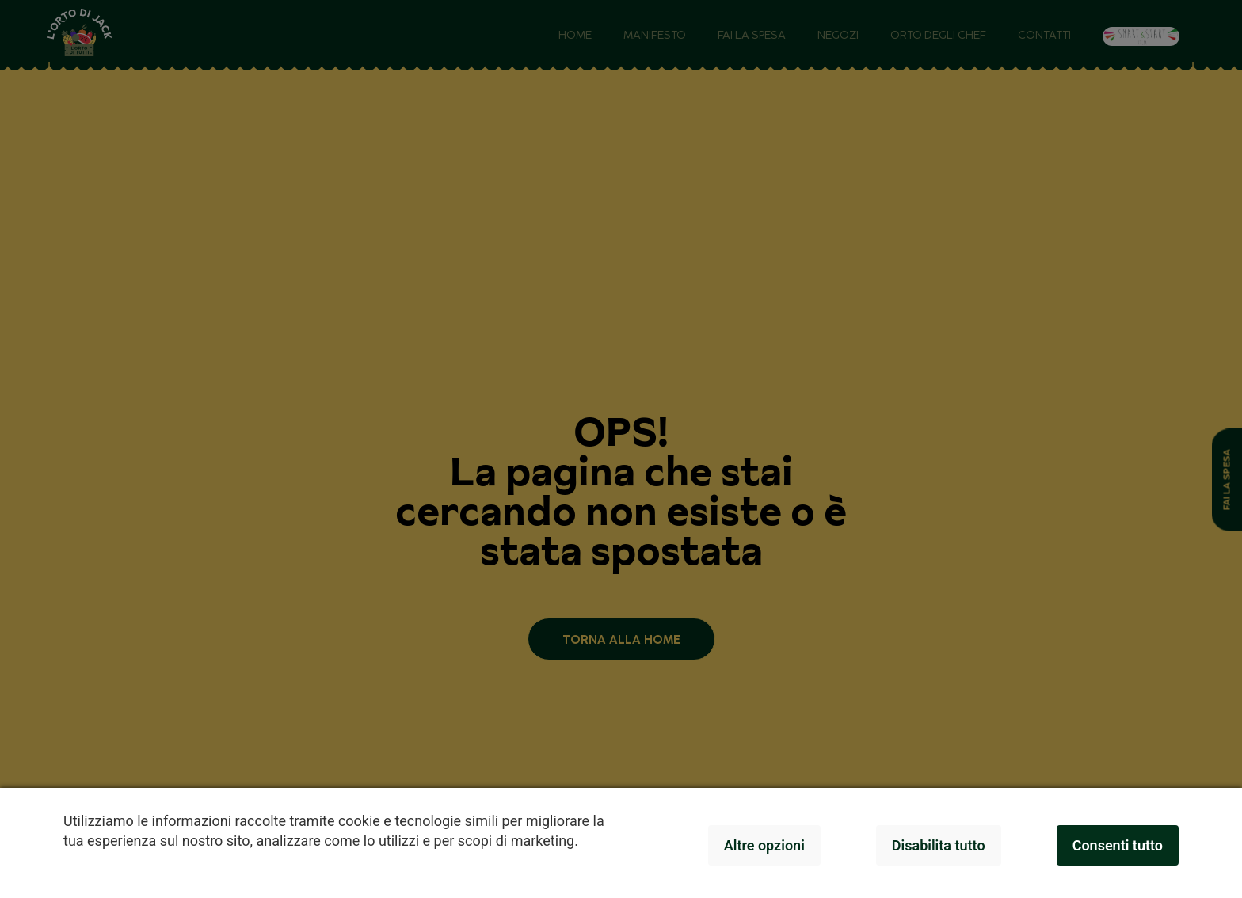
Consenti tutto (1117, 845)
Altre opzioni (764, 845)
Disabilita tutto (938, 845)
